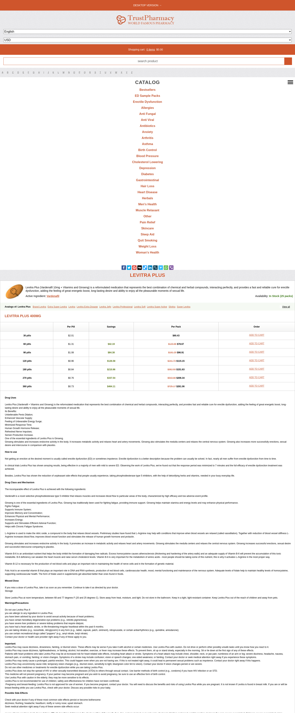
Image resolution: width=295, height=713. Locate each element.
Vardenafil (53, 296)
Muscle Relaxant (147, 210)
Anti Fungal (147, 113)
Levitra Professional (122, 306)
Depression (147, 168)
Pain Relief (147, 222)
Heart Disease (147, 192)
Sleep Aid (147, 234)
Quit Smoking (147, 240)
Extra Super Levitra (57, 306)
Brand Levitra (39, 306)
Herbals (147, 198)
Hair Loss (147, 186)
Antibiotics (147, 125)
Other (148, 216)
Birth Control (147, 150)
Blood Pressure (147, 156)
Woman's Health (147, 252)
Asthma (147, 144)
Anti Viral (147, 119)
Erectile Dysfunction (147, 101)
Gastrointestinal (147, 180)
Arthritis (147, 138)
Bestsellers (147, 89)
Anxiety (147, 132)
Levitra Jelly (105, 306)
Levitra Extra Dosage (87, 306)
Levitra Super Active (157, 306)
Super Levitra (183, 306)
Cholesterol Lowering (147, 162)
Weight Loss (148, 246)
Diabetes (147, 174)
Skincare (147, 228)
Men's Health (147, 204)
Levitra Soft (140, 306)
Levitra (71, 306)
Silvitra (172, 306)
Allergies (147, 107)
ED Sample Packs (147, 95)
